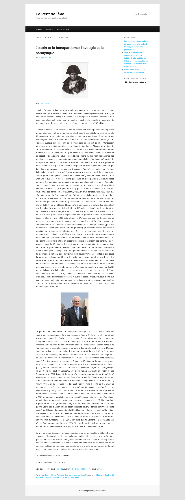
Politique (60, 475)
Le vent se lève (50, 14)
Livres (53, 475)
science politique (78, 475)
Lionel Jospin (65, 477)
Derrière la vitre (63, 29)
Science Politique (80, 469)
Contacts (49, 29)
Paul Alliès (44, 103)
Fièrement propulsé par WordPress (92, 491)
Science (68, 475)
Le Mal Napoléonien (51, 477)
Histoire (59, 469)
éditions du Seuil (102, 475)
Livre (98, 469)
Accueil (39, 29)
